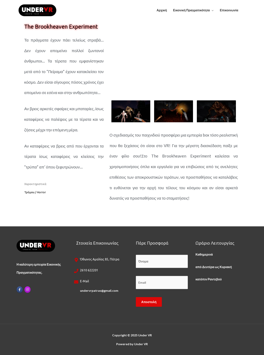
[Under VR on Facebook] (20, 289)
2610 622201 (89, 270)
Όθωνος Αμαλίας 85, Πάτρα (99, 259)
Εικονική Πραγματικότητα (191, 10)
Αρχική (162, 10)
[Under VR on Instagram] (27, 289)
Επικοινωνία (229, 10)
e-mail (84, 281)
